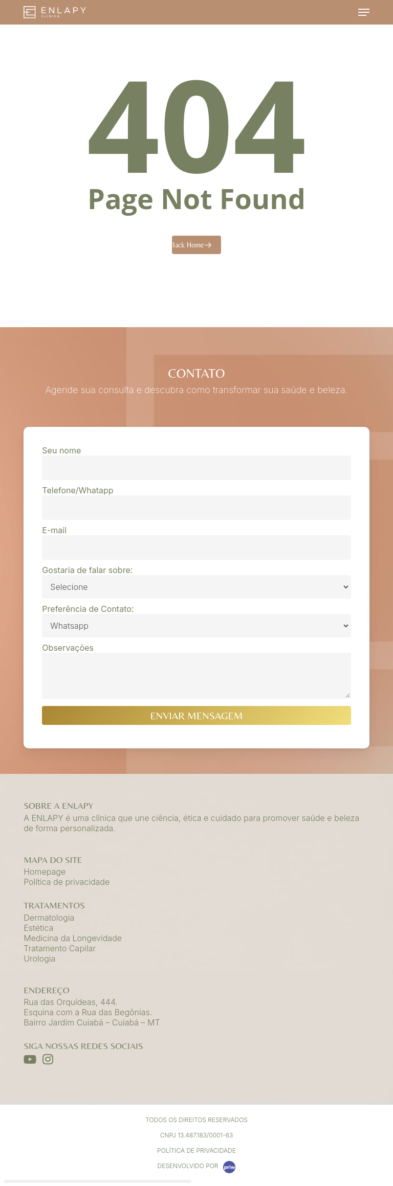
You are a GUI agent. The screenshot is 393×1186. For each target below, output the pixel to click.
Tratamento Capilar (60, 948)
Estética (38, 928)
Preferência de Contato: (196, 620)
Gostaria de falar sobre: (196, 582)
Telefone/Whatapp (196, 502)
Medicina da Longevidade (73, 938)
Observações (196, 672)
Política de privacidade (67, 882)
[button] (363, 12)
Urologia (39, 958)
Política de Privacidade (196, 1150)
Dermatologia (49, 918)
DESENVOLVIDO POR (197, 1167)
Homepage (45, 871)
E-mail (196, 542)
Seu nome (196, 462)
